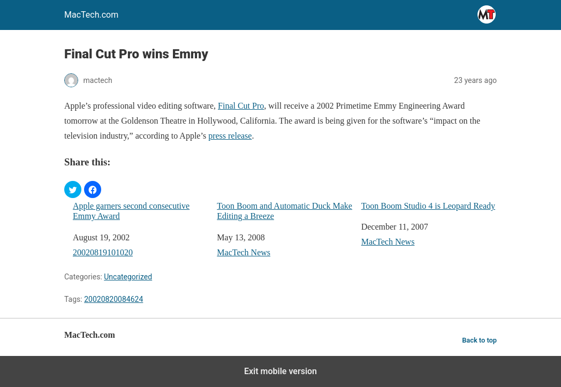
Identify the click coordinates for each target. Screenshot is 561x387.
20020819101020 (103, 252)
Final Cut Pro (241, 105)
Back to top (479, 340)
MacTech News (243, 252)
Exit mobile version (280, 371)
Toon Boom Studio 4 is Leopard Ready (428, 205)
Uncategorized (128, 276)
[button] (72, 189)
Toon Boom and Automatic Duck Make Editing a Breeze (284, 211)
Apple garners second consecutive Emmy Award (131, 211)
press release (230, 135)
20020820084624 (113, 299)
